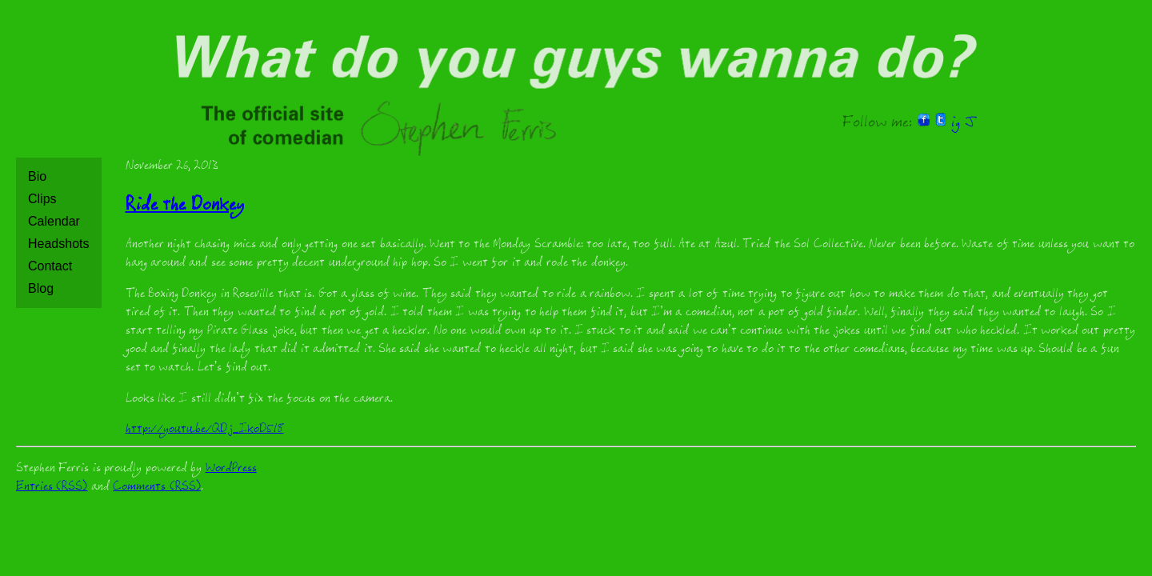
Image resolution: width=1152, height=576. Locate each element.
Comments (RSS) (156, 487)
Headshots (59, 243)
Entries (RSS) (51, 487)
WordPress (231, 469)
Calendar (54, 221)
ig (955, 124)
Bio (37, 176)
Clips (42, 199)
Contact (50, 266)
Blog (41, 288)
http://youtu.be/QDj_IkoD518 (205, 430)
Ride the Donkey (185, 206)
